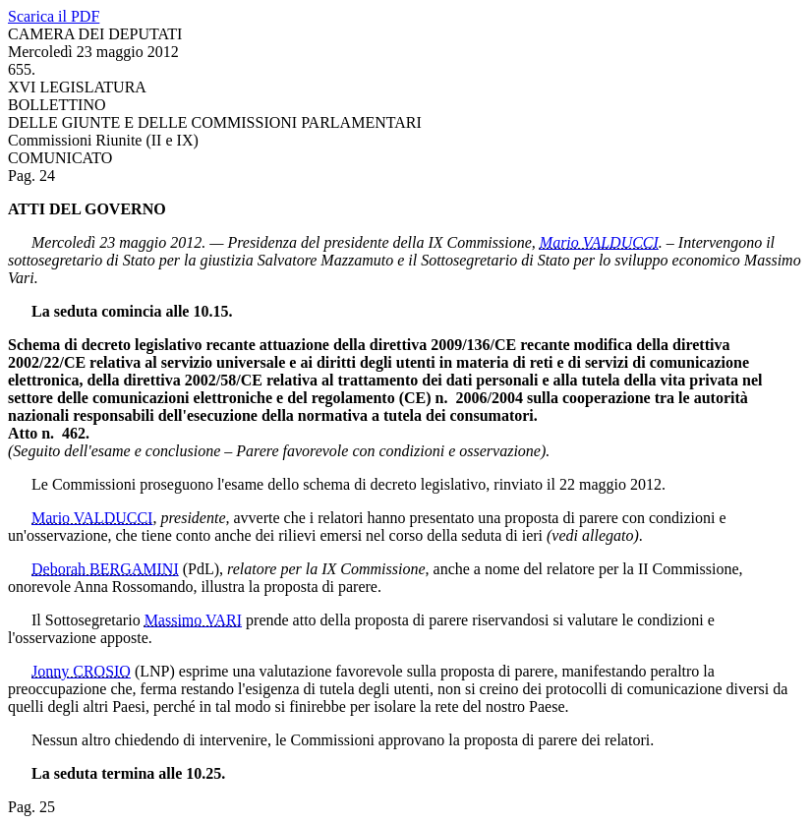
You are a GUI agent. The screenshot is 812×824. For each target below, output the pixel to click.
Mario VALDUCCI (599, 242)
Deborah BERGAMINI (105, 568)
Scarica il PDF (53, 16)
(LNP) (155, 671)
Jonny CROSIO (81, 671)
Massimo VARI (193, 620)
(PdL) (201, 568)
